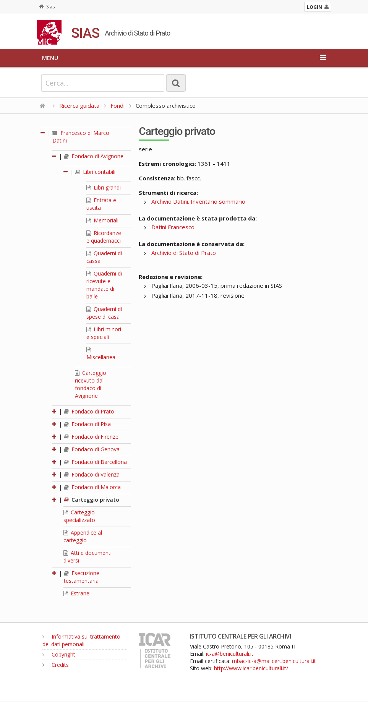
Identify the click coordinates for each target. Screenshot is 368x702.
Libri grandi (103, 187)
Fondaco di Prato (89, 411)
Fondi (117, 105)
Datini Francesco (173, 227)
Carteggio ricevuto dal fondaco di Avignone (90, 384)
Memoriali (102, 220)
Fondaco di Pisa (87, 424)
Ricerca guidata (79, 105)
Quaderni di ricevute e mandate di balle (104, 285)
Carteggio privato (91, 499)
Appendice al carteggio (82, 536)
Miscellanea (100, 354)
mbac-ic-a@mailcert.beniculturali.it (274, 661)
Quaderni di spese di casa (104, 312)
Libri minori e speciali (103, 333)
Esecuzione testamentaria (81, 576)
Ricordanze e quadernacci (103, 236)
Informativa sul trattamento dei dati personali (81, 640)
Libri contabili (95, 171)
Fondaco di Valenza (92, 474)
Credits (55, 664)
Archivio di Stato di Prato (183, 252)
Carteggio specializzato (79, 516)
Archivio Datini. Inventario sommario (198, 201)
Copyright (58, 654)
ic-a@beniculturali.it (229, 653)
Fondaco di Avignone (93, 156)
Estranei (77, 593)
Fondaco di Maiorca (92, 487)
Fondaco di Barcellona (95, 461)
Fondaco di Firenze (91, 436)
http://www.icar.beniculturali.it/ (251, 668)
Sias (47, 6)
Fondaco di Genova (92, 449)
